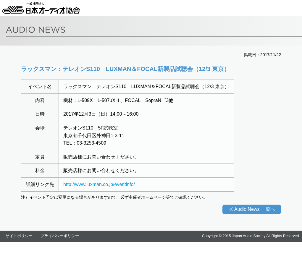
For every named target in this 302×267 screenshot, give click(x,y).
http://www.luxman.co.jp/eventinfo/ (99, 184)
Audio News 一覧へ (254, 209)
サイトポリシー (19, 236)
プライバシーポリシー (60, 236)
